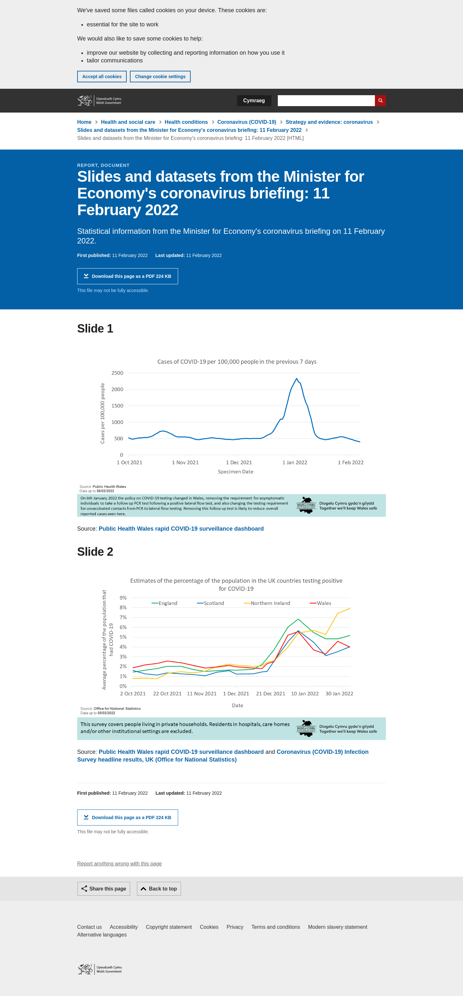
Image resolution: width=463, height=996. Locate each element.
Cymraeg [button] (254, 100)
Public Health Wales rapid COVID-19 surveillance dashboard (181, 528)
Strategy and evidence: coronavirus (329, 122)
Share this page (107, 888)
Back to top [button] (163, 888)
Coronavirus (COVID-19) (246, 122)
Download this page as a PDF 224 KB (131, 278)
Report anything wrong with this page (119, 863)
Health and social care (128, 122)
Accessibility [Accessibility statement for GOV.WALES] (124, 927)
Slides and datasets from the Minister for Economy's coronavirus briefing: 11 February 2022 (189, 130)
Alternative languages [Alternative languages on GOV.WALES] (102, 934)
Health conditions (186, 122)
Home (84, 122)
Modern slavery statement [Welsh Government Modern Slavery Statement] (337, 927)
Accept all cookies (102, 76)
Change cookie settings (160, 76)
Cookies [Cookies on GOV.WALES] (209, 927)
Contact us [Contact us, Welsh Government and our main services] (89, 927)
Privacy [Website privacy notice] (235, 927)
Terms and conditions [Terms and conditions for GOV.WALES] (275, 927)
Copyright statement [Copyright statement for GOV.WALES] (169, 927)
